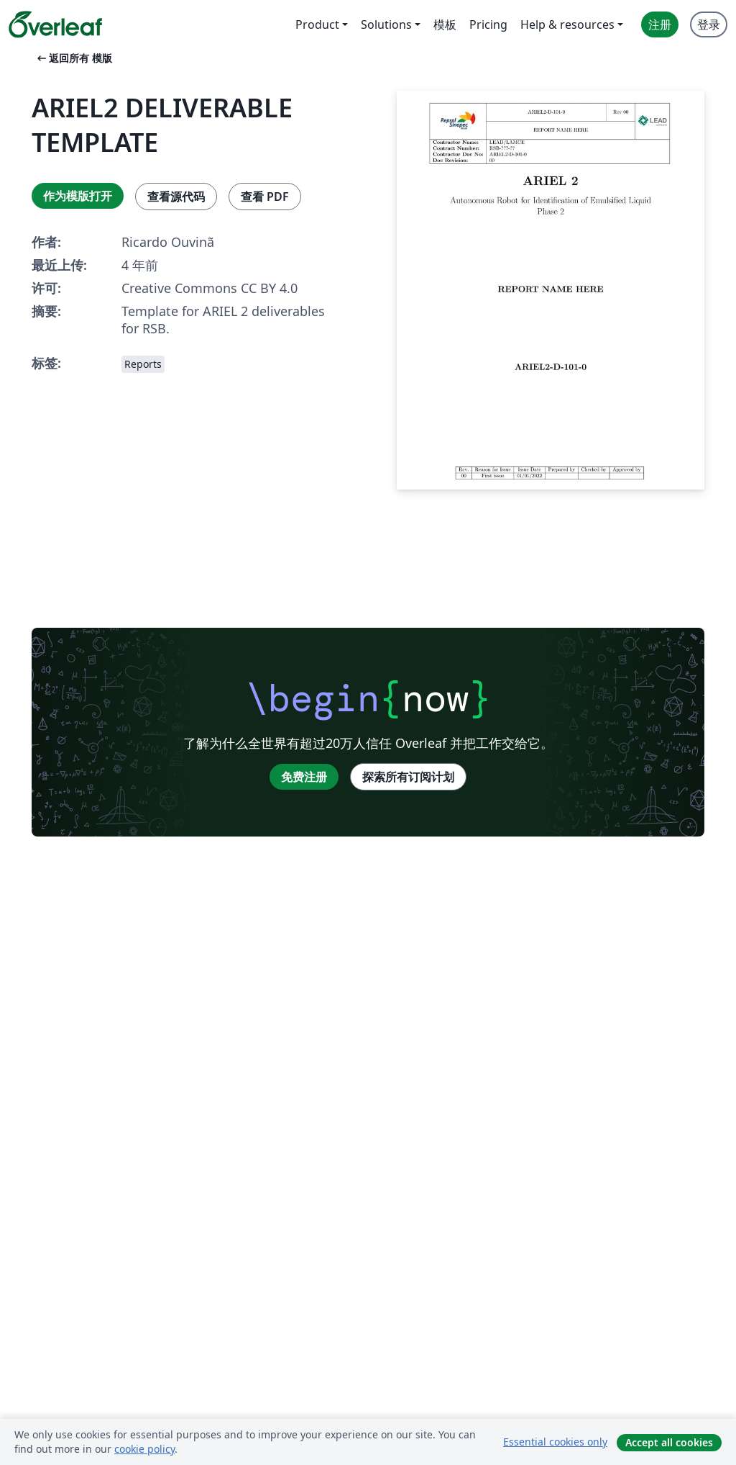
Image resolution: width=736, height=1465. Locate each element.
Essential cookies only (555, 1441)
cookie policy (144, 1449)
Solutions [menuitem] (386, 24)
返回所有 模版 (73, 58)
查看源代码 (176, 196)
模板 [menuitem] (444, 24)
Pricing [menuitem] (488, 24)
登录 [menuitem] (708, 24)
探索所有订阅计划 (408, 777)
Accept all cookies (669, 1442)
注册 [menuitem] (659, 24)
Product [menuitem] (317, 24)
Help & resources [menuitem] (567, 24)
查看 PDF (265, 196)
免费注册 (304, 777)
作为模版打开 (77, 196)
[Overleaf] (55, 24)
